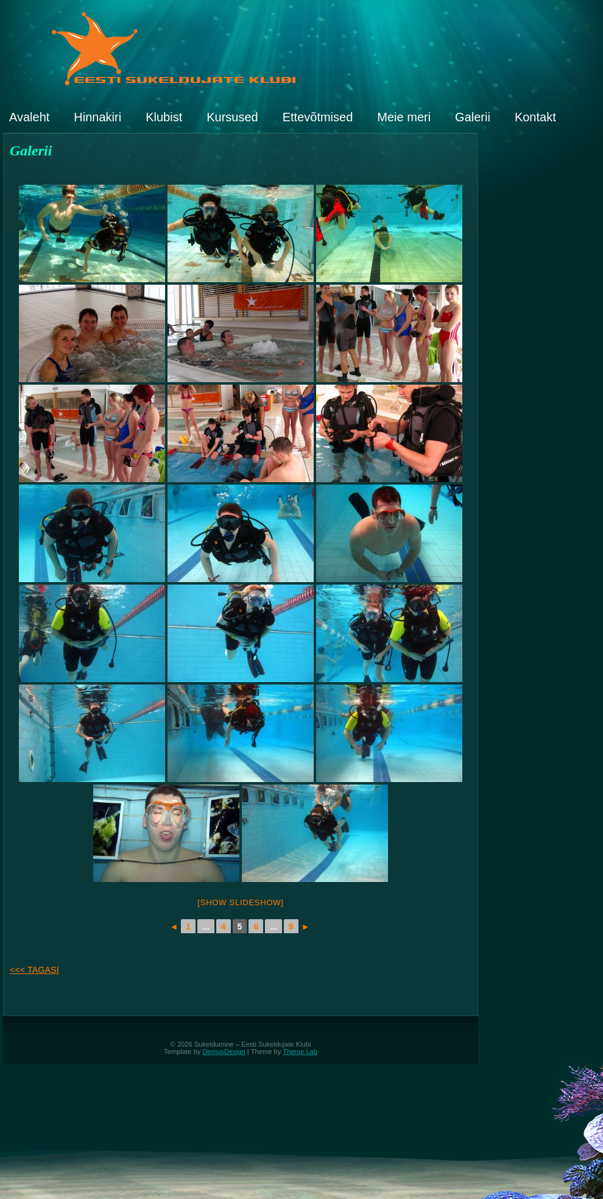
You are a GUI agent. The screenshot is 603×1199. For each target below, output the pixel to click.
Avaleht (29, 117)
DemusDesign (224, 1051)
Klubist (164, 117)
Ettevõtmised (318, 117)
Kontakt (535, 117)
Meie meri (404, 117)
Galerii (472, 117)
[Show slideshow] (240, 902)
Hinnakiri (97, 117)
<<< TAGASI (34, 970)
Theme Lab (300, 1051)
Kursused (232, 117)
